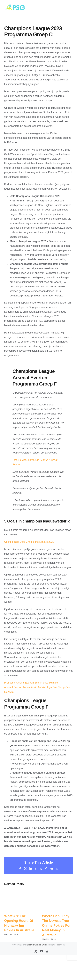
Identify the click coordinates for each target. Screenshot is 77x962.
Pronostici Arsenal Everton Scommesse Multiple (31, 682)
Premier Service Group (37, 945)
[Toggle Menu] (70, 7)
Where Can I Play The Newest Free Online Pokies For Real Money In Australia (56, 925)
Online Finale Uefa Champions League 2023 (29, 541)
